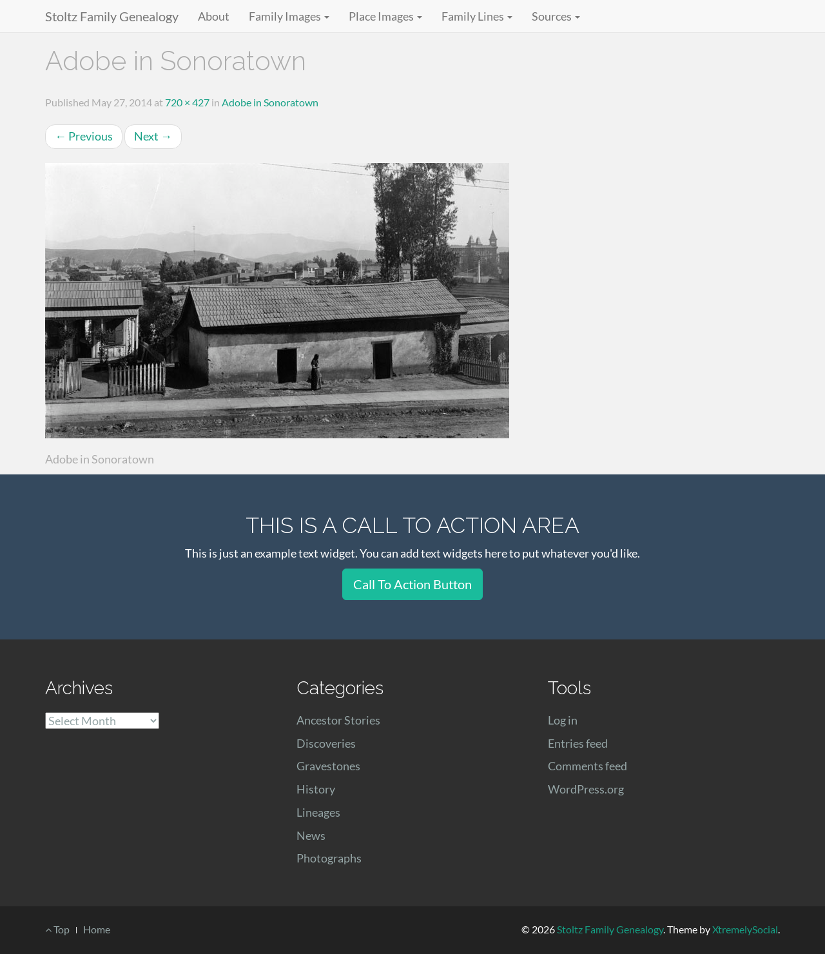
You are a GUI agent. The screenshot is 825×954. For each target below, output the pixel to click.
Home (96, 929)
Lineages (318, 812)
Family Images (289, 16)
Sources (556, 16)
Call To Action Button (412, 584)
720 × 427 (187, 102)
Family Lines (477, 16)
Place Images (385, 16)
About (213, 16)
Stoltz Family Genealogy (112, 16)
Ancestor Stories (338, 720)
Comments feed (587, 766)
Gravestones (328, 766)
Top (57, 929)
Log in (563, 720)
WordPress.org (586, 789)
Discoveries (326, 743)
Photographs (329, 858)
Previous (84, 136)
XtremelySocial (745, 929)
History (315, 789)
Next (153, 136)
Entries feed (578, 743)
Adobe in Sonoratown (270, 102)
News (310, 835)
